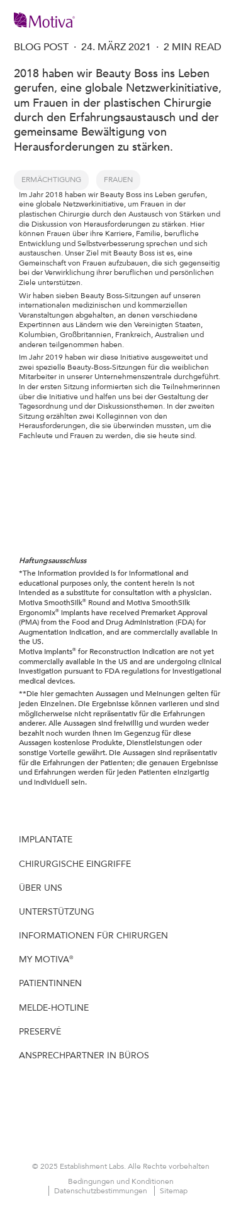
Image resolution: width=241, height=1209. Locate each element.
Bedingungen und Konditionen (121, 1181)
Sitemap (174, 1191)
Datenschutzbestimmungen (101, 1191)
